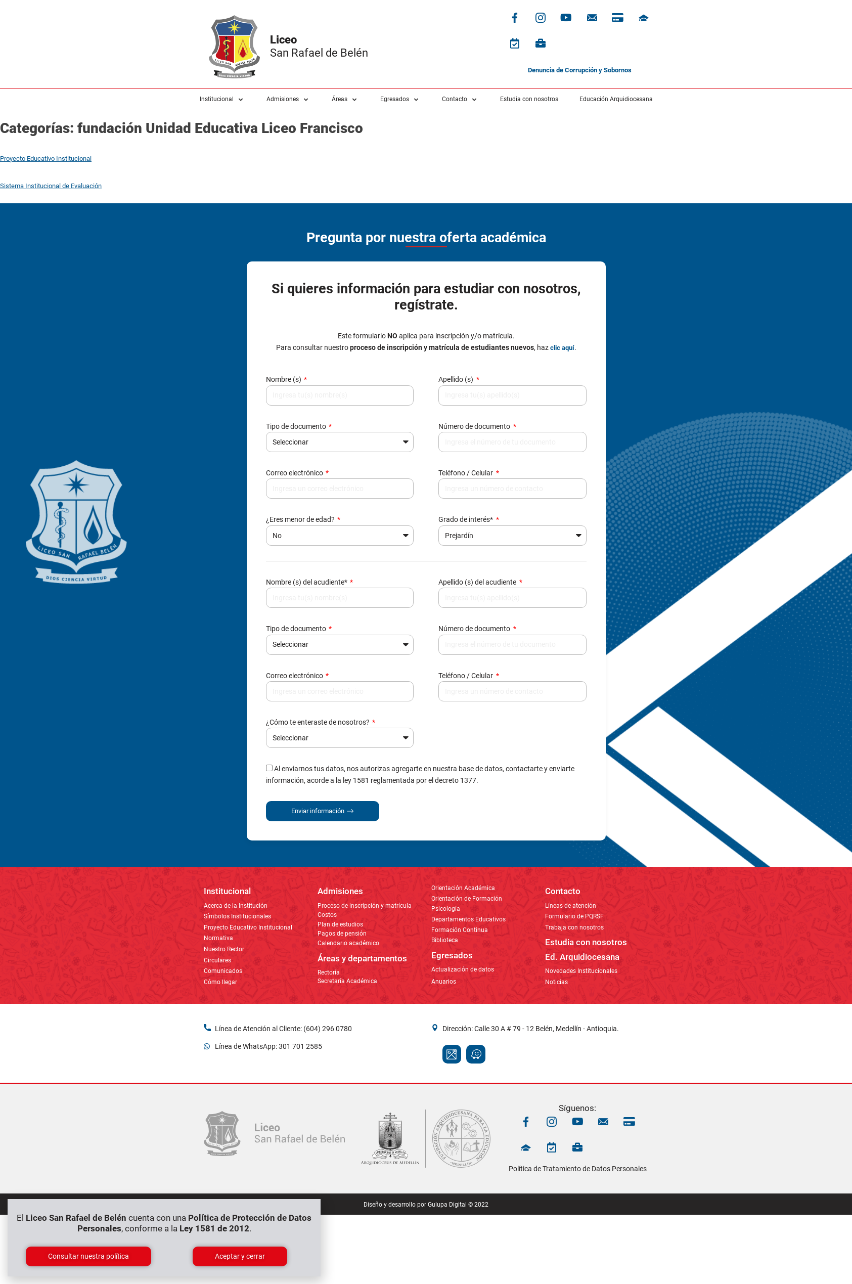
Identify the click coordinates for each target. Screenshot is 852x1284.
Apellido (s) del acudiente (478, 582)
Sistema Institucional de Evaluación (51, 186)
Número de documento (475, 426)
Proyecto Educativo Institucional (46, 158)
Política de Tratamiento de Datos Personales (578, 1169)
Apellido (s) (456, 379)
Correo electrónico (295, 473)
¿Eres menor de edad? (301, 519)
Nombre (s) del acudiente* (307, 582)
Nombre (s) (284, 379)
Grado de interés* (466, 519)
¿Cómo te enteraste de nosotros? (318, 722)
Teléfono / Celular (466, 473)
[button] (222, 99)
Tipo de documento (297, 426)
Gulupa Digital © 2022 (458, 1204)
